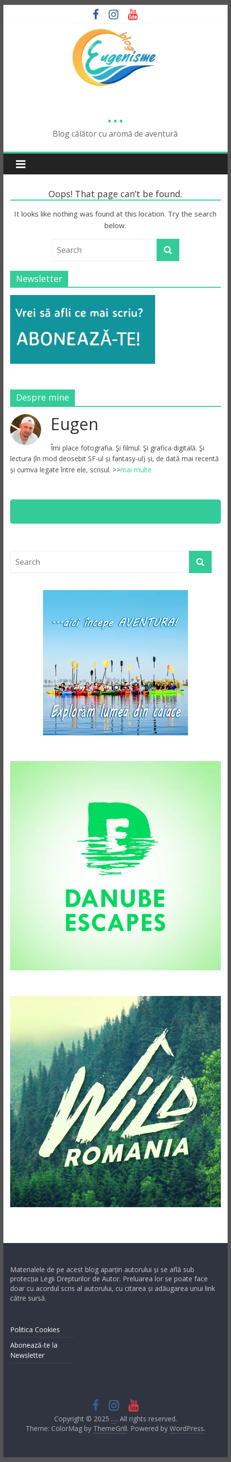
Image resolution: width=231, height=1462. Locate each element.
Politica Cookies (35, 1329)
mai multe (136, 469)
